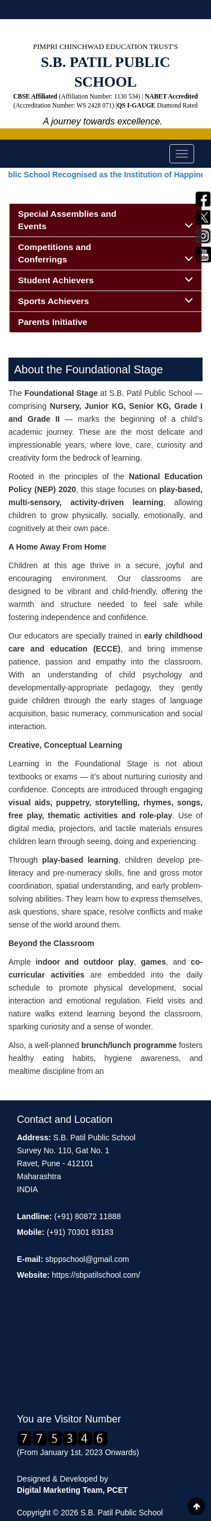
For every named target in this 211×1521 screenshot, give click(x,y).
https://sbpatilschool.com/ (96, 1274)
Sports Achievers (105, 301)
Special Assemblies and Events (105, 220)
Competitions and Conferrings (105, 253)
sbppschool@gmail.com (87, 1259)
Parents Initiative (52, 322)
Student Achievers (105, 280)
